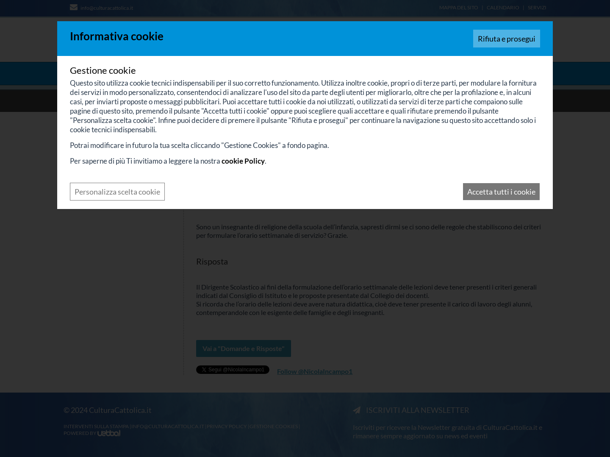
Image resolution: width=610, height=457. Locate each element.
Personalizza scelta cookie (117, 191)
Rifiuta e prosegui (506, 38)
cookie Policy (243, 160)
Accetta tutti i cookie (501, 191)
